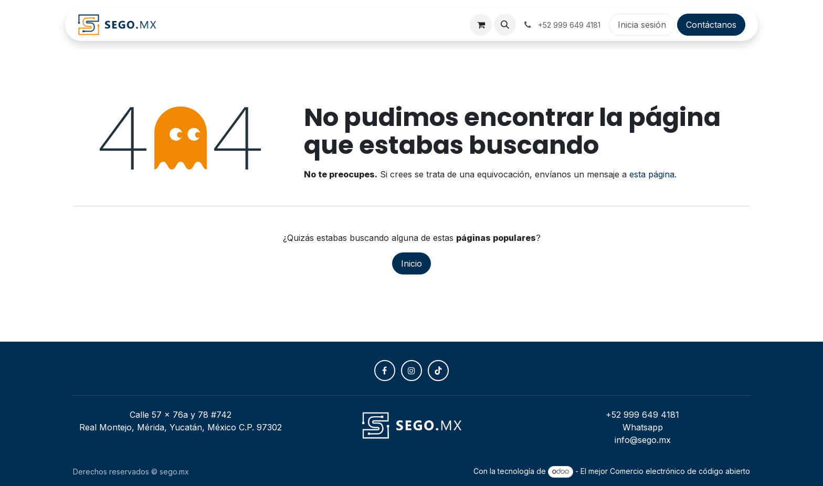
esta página (651, 174)
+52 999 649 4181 (642, 414)
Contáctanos (711, 24)
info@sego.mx (643, 440)
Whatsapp (642, 427)
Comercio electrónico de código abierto (680, 471)
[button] (505, 25)
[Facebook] (384, 370)
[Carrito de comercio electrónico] (481, 25)
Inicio (411, 263)
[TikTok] (438, 370)
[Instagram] (411, 370)
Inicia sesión (642, 24)
